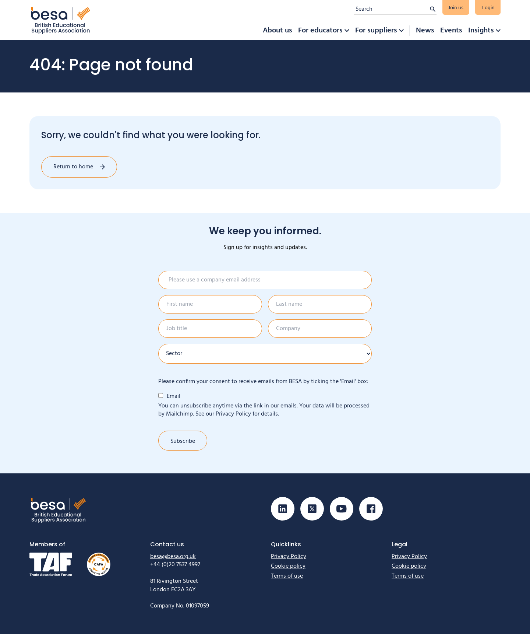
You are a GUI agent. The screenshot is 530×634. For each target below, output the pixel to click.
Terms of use (287, 576)
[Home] (60, 20)
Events (451, 30)
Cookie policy (288, 566)
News (425, 30)
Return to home (73, 167)
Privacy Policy (233, 414)
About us (277, 30)
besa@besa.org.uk (173, 557)
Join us (455, 8)
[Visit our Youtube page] (341, 509)
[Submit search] (433, 9)
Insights (481, 30)
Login (488, 8)
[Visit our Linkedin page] (282, 509)
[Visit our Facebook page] (371, 509)
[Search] (391, 9)
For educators (320, 30)
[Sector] (265, 354)
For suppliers (376, 30)
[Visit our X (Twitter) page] (312, 509)
